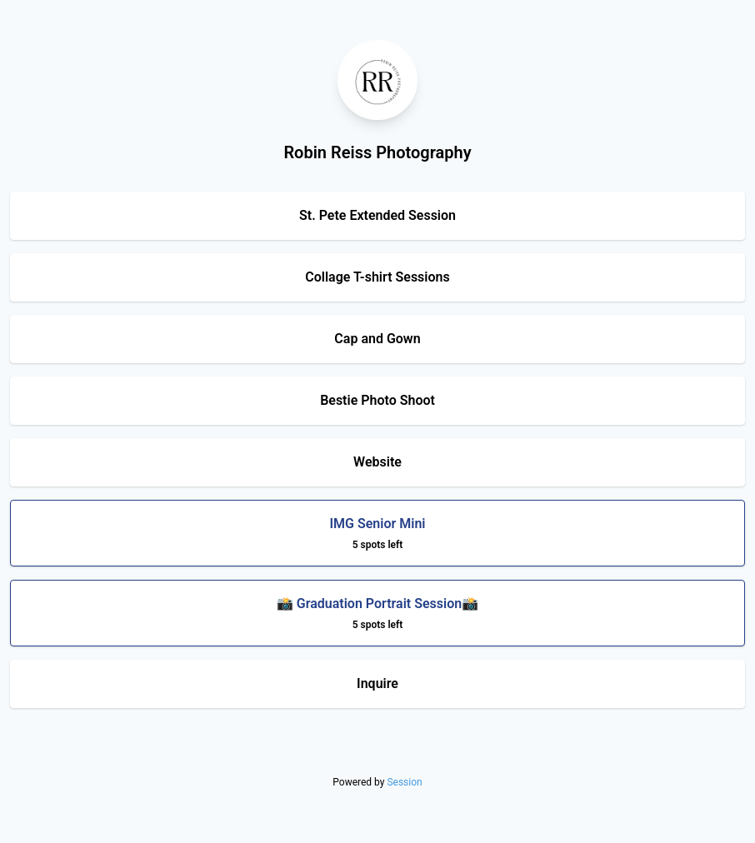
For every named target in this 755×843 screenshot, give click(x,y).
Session (404, 782)
